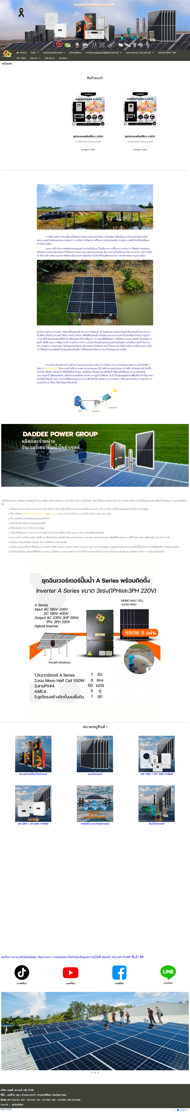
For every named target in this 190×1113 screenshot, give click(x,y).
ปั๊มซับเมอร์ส (28, 513)
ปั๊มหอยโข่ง (40, 513)
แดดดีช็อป (21, 983)
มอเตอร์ (54, 513)
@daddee (168, 983)
